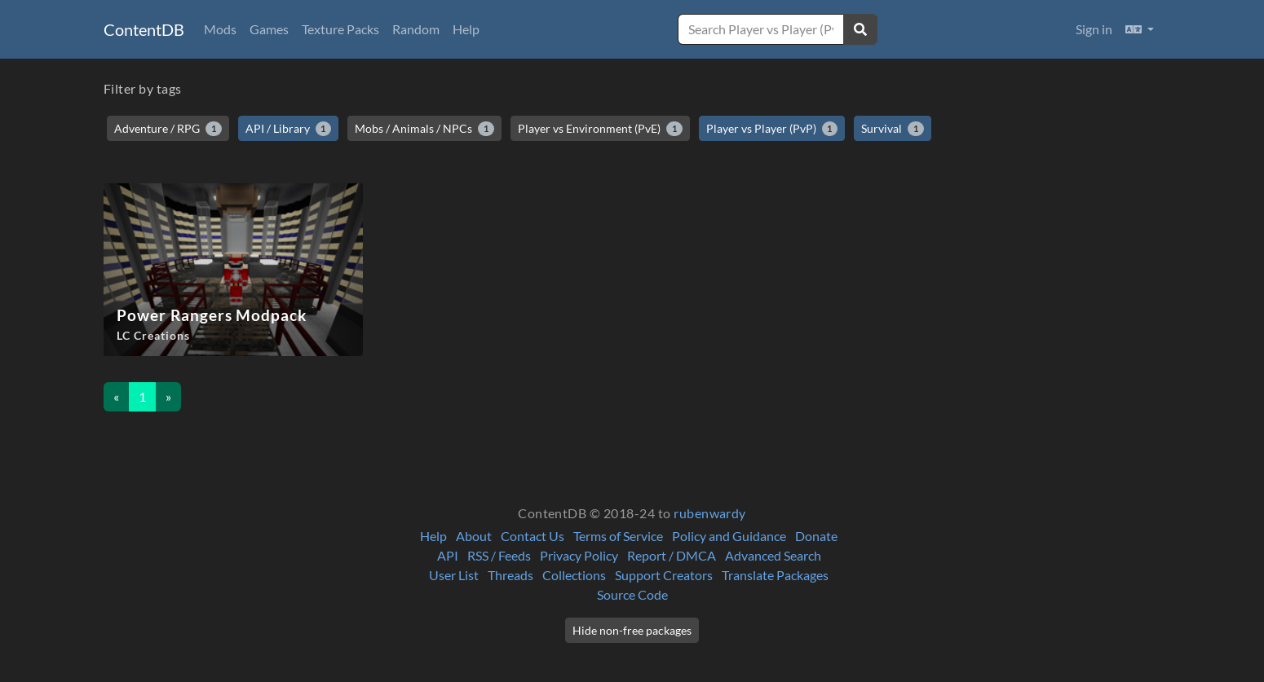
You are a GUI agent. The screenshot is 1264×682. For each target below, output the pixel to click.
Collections (574, 575)
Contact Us (532, 535)
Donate (816, 535)
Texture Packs (340, 29)
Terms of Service (618, 535)
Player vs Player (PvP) (772, 128)
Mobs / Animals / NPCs (424, 128)
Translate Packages (775, 575)
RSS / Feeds (499, 555)
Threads (510, 575)
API (447, 555)
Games (269, 29)
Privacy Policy (579, 555)
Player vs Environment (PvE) (600, 128)
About (474, 535)
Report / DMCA (671, 555)
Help (466, 29)
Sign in (1094, 29)
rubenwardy (710, 513)
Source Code (632, 594)
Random (416, 29)
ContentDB (144, 29)
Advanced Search (773, 555)
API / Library (288, 128)
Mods (220, 29)
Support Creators (664, 575)
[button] (1139, 29)
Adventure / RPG (168, 128)
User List (454, 575)
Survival (892, 128)
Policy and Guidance (729, 535)
